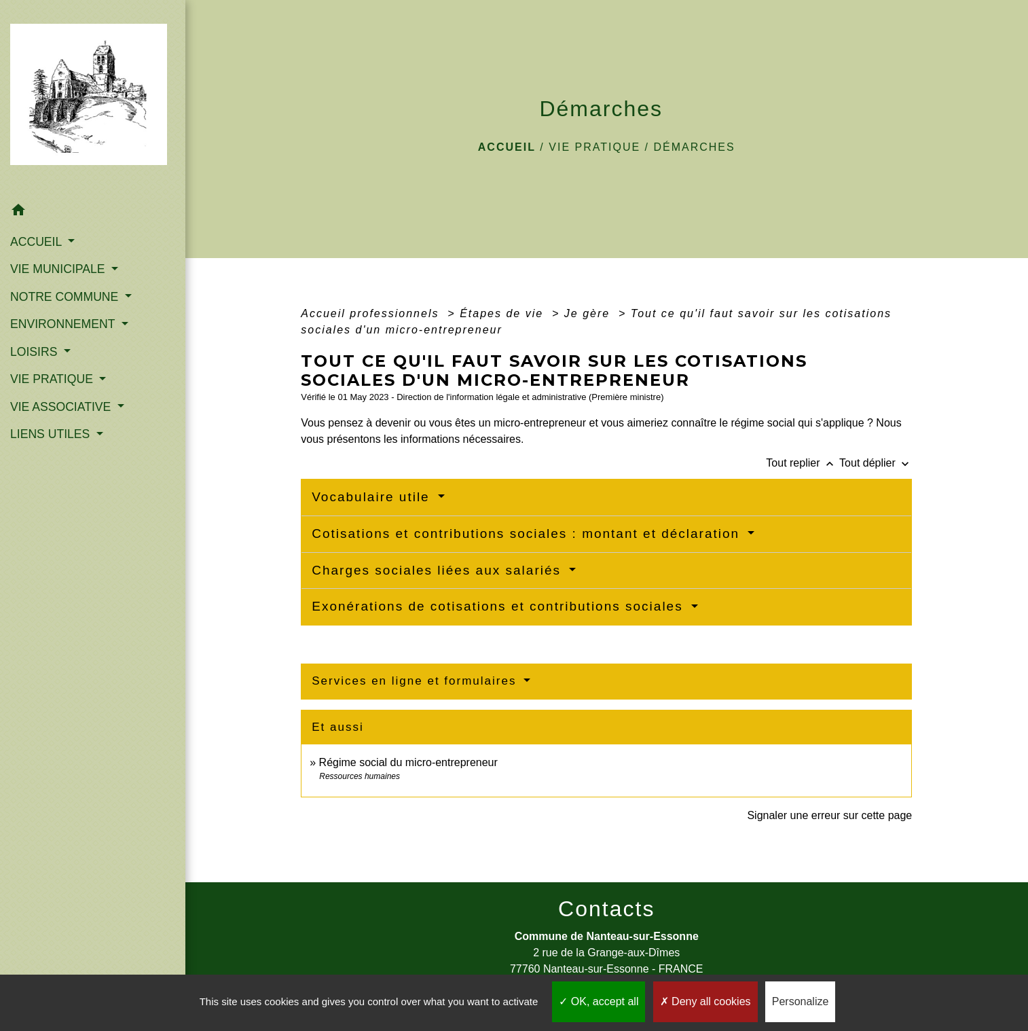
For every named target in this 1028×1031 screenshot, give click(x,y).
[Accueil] (92, 98)
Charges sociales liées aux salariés (439, 570)
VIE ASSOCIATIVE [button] (62, 407)
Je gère (589, 313)
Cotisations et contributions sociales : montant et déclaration (528, 533)
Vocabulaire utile (373, 497)
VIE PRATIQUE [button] (53, 379)
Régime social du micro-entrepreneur (408, 762)
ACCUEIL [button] (37, 242)
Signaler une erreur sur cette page (829, 815)
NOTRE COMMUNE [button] (66, 297)
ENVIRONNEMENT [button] (64, 324)
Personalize (800, 1001)
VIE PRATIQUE (594, 147)
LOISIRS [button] (35, 352)
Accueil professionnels (372, 313)
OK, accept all (598, 1001)
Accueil (507, 147)
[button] (92, 212)
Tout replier (802, 463)
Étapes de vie (503, 313)
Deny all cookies (705, 1001)
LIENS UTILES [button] (51, 434)
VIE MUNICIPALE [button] (59, 269)
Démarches (694, 147)
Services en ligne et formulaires (416, 680)
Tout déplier (875, 463)
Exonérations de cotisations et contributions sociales (500, 606)
